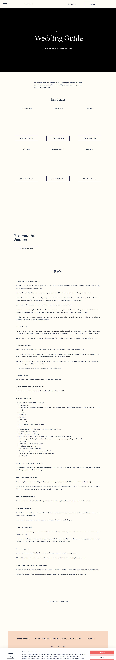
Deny (102, 647)
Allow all (102, 642)
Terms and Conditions (84, 482)
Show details (88, 656)
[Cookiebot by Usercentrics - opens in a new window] (11, 656)
